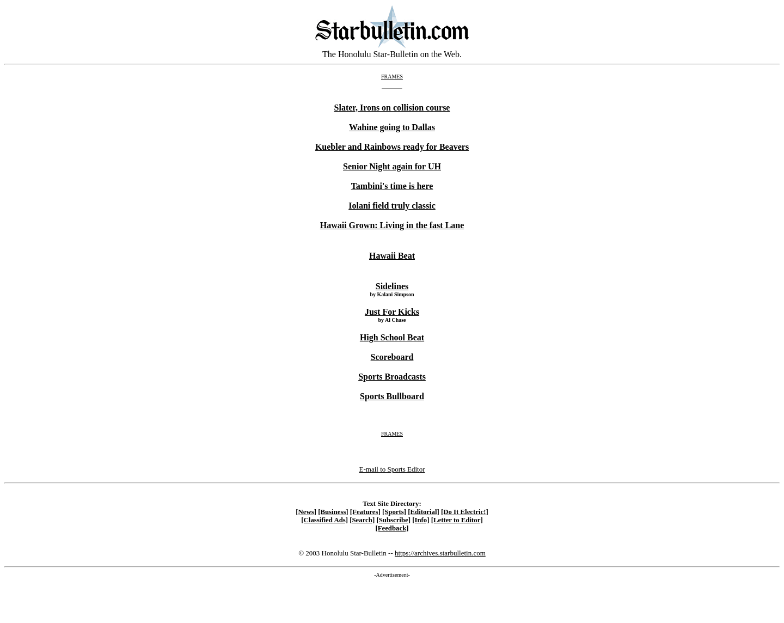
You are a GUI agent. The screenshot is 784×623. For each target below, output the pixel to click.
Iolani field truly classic (392, 205)
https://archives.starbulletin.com (440, 553)
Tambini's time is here (392, 186)
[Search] (362, 520)
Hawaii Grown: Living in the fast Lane (392, 225)
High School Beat (392, 337)
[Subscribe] (393, 520)
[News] (306, 512)
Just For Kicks (392, 311)
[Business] (333, 512)
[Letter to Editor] (457, 520)
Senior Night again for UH (392, 166)
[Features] (365, 512)
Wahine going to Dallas (392, 127)
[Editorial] (423, 512)
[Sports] (394, 512)
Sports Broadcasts (392, 376)
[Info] (420, 520)
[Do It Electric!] (464, 512)
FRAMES (392, 77)
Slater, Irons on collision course (392, 107)
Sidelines (392, 286)
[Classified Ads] (324, 520)
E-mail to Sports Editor (392, 469)
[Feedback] (391, 528)
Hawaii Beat (392, 255)
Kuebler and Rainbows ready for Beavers (392, 146)
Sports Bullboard (392, 396)
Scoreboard (392, 357)
